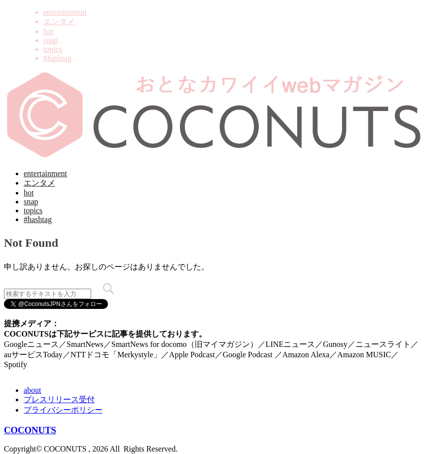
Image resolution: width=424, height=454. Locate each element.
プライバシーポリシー (63, 410)
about (32, 390)
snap (50, 40)
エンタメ (59, 21)
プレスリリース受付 (59, 399)
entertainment (65, 12)
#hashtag (57, 58)
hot (48, 31)
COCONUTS (30, 430)
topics (52, 49)
